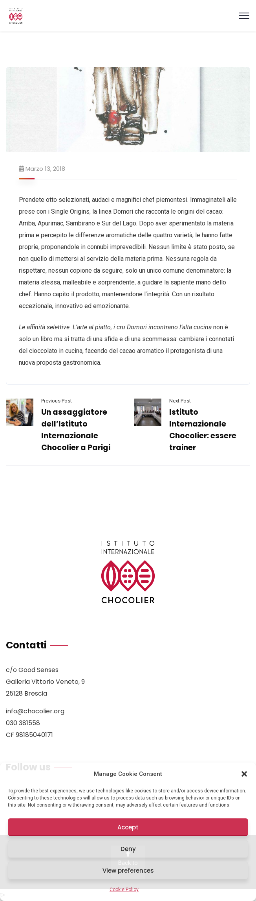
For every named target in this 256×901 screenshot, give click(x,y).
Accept (128, 827)
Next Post (180, 401)
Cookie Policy (124, 889)
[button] (244, 774)
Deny (128, 849)
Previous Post (56, 401)
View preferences (128, 870)
